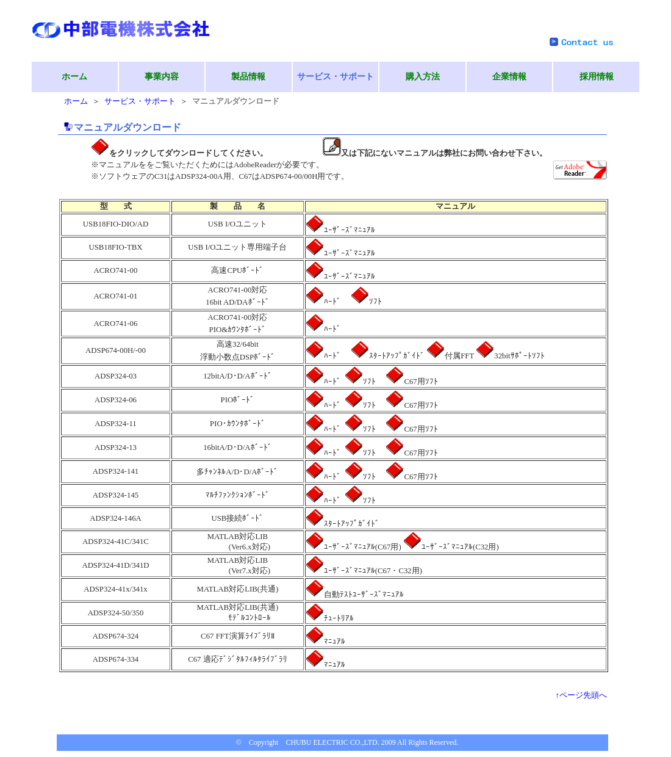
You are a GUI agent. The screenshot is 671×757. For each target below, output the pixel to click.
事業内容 (162, 76)
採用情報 (597, 76)
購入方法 (423, 76)
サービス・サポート (140, 101)
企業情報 (509, 76)
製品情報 (248, 76)
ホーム (74, 76)
